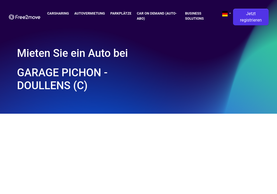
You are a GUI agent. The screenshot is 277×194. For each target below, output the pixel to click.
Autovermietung (89, 13)
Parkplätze (120, 13)
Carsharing (58, 13)
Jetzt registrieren (251, 17)
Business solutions (194, 15)
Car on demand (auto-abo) (157, 15)
